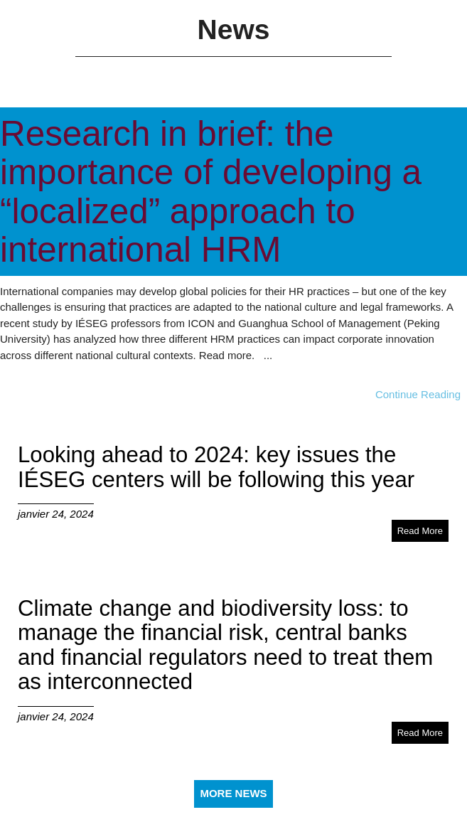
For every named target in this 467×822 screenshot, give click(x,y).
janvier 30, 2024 (38, 379)
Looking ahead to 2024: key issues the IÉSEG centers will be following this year (216, 466)
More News (233, 793)
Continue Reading (418, 394)
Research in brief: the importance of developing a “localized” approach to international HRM (211, 191)
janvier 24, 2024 (56, 514)
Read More (420, 530)
